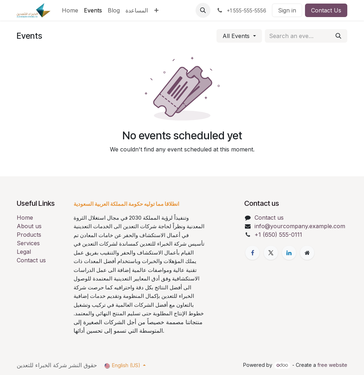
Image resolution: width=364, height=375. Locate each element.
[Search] (338, 36)
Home (25, 217)
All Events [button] (237, 35)
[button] (203, 10)
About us (29, 226)
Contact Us (326, 10)
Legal (24, 251)
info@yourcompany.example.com (300, 226)
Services (28, 243)
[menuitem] (70, 10)
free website (332, 365)
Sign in (287, 10)
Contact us (31, 260)
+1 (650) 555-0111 (278, 234)
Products (29, 234)
